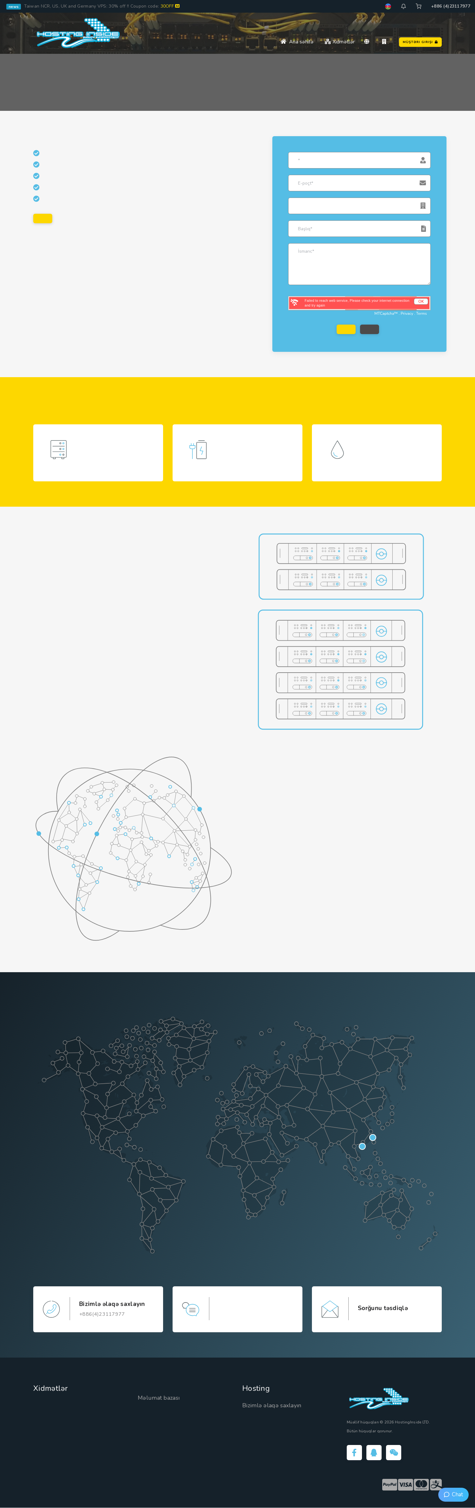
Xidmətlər (340, 41)
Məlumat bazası (159, 1398)
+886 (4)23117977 (450, 6)
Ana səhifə (297, 41)
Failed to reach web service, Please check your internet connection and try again (357, 303)
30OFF (170, 6)
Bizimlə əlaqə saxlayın (271, 1406)
